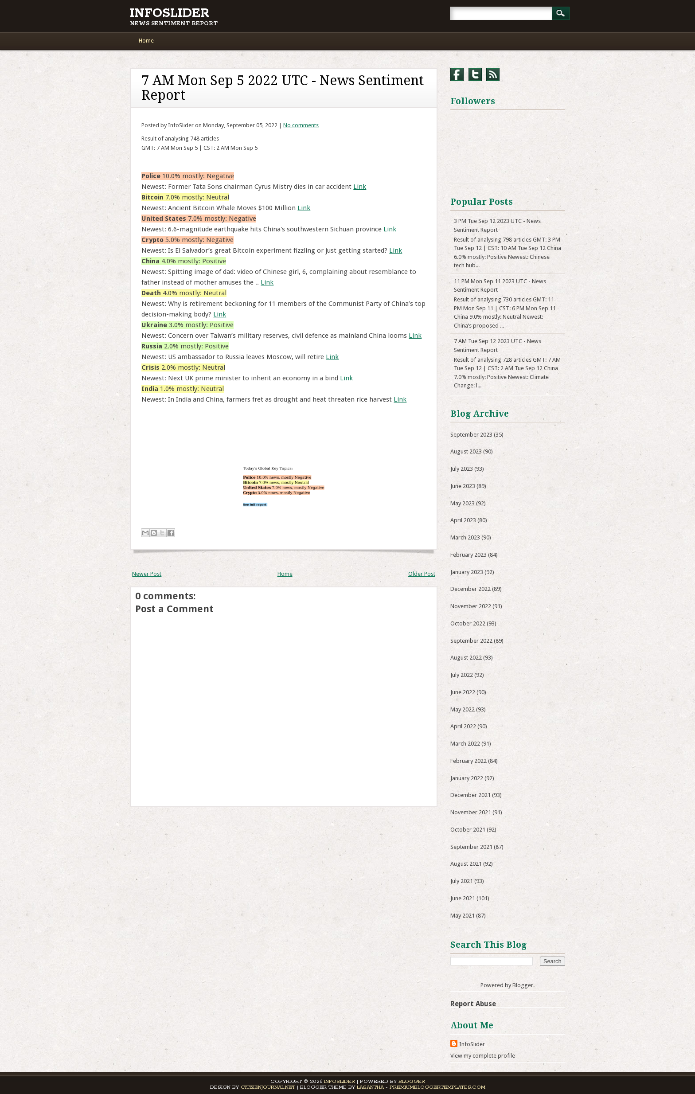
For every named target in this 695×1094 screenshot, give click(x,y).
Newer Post (146, 573)
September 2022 (471, 640)
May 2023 (462, 503)
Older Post (421, 573)
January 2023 (466, 572)
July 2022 (461, 675)
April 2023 (463, 520)
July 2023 (461, 468)
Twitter (475, 74)
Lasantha (370, 1087)
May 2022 (462, 709)
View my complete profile (482, 1055)
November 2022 (470, 606)
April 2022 (463, 726)
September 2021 (471, 847)
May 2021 (462, 915)
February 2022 (468, 761)
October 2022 (467, 623)
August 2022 (466, 657)
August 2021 (466, 863)
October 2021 (467, 829)
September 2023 (471, 434)
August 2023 (466, 451)
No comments (301, 125)
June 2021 (462, 898)
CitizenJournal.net (268, 1087)
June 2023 (462, 486)
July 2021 (461, 881)
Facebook (457, 74)
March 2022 (465, 743)
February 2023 (468, 554)
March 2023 (465, 537)
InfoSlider (170, 13)
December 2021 (470, 795)
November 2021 (470, 812)
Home (146, 40)
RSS (493, 74)
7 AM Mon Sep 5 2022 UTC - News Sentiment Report (282, 88)
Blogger (522, 985)
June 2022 (462, 692)
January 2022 (466, 778)
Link (359, 187)
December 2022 (470, 589)
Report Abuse (473, 1004)
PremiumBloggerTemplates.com (437, 1087)
